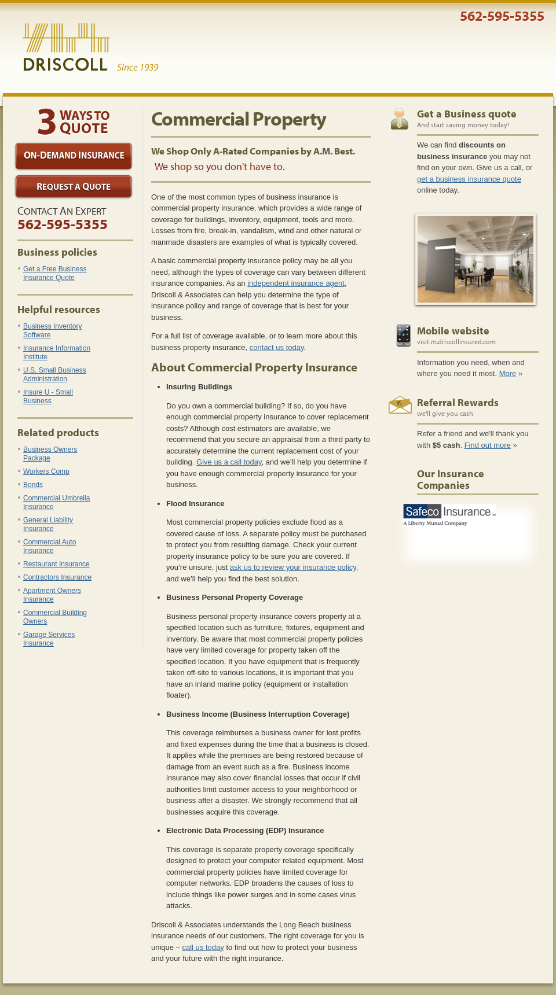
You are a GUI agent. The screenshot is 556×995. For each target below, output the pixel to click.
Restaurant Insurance (54, 564)
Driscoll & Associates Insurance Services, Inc (91, 47)
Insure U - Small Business (45, 396)
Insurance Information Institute (54, 352)
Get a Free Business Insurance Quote (52, 273)
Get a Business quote (467, 113)
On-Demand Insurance (73, 156)
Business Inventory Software (50, 330)
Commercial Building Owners (52, 617)
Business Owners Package (47, 453)
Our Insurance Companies (450, 479)
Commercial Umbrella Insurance (54, 502)
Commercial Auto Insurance (47, 546)
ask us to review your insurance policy (293, 567)
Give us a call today (228, 462)
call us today (203, 947)
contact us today (277, 347)
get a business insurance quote (469, 179)
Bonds (30, 485)
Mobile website (453, 330)
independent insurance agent (296, 283)
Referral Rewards (458, 402)
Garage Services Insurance (46, 639)
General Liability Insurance (45, 524)
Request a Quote (73, 187)
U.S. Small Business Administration (52, 374)
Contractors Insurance (55, 577)
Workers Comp (44, 471)
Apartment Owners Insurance (49, 595)
